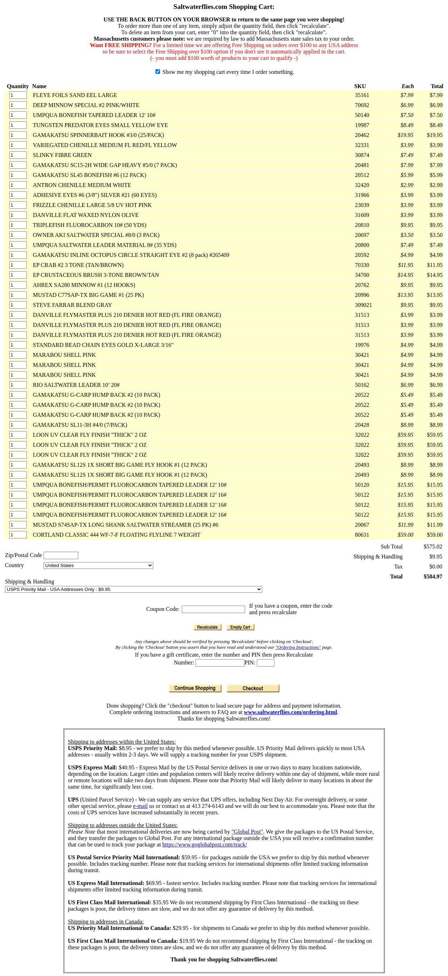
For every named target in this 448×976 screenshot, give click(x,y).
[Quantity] (18, 95)
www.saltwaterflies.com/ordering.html (290, 712)
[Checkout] (253, 688)
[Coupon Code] (213, 609)
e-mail (140, 806)
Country (14, 565)
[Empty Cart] (240, 627)
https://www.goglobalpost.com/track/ (204, 844)
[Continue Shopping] (195, 688)
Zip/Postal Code (23, 555)
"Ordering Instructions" (298, 647)
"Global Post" (247, 832)
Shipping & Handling (29, 581)
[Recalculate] (207, 627)
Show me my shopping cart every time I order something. (224, 72)
